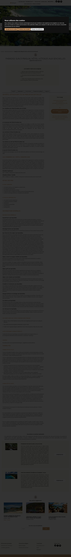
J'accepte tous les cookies (11, 29)
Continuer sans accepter (24, 29)
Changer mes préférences (37, 29)
